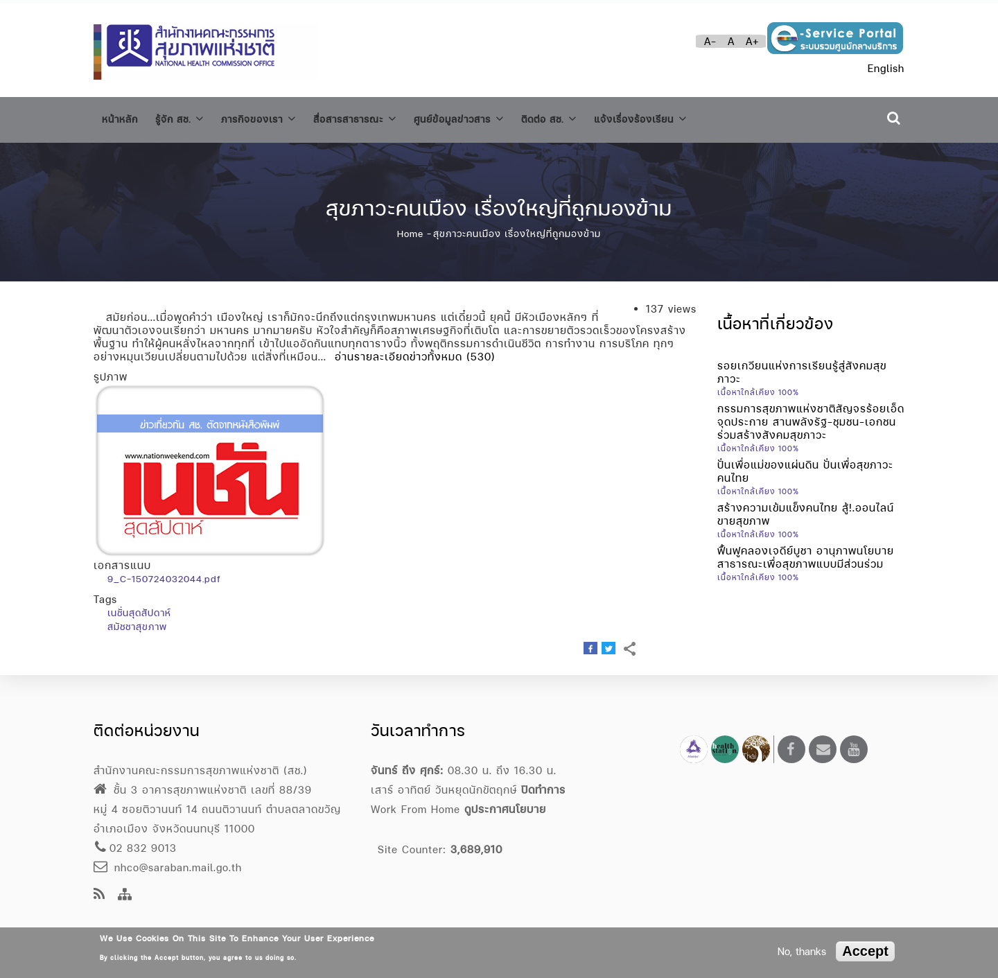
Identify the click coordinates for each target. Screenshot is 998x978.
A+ (752, 41)
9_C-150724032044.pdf (163, 573)
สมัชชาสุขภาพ (137, 621)
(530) (481, 351)
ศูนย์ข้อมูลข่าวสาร (494, 117)
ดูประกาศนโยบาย (505, 809)
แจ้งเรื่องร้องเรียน (694, 117)
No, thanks (802, 951)
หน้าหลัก (122, 117)
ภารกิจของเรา (274, 117)
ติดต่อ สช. (592, 117)
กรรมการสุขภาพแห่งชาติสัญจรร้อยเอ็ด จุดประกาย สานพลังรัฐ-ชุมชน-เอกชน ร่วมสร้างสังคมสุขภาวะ (810, 415)
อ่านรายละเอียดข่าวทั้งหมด (398, 351)
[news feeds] (99, 895)
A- (710, 41)
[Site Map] (125, 895)
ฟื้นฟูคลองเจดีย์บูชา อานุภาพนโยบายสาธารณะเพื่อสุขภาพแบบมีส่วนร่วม (805, 551)
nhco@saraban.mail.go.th (168, 867)
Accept (865, 951)
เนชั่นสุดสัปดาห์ (139, 607)
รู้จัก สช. (187, 117)
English (886, 68)
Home (410, 228)
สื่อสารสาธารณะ (380, 117)
